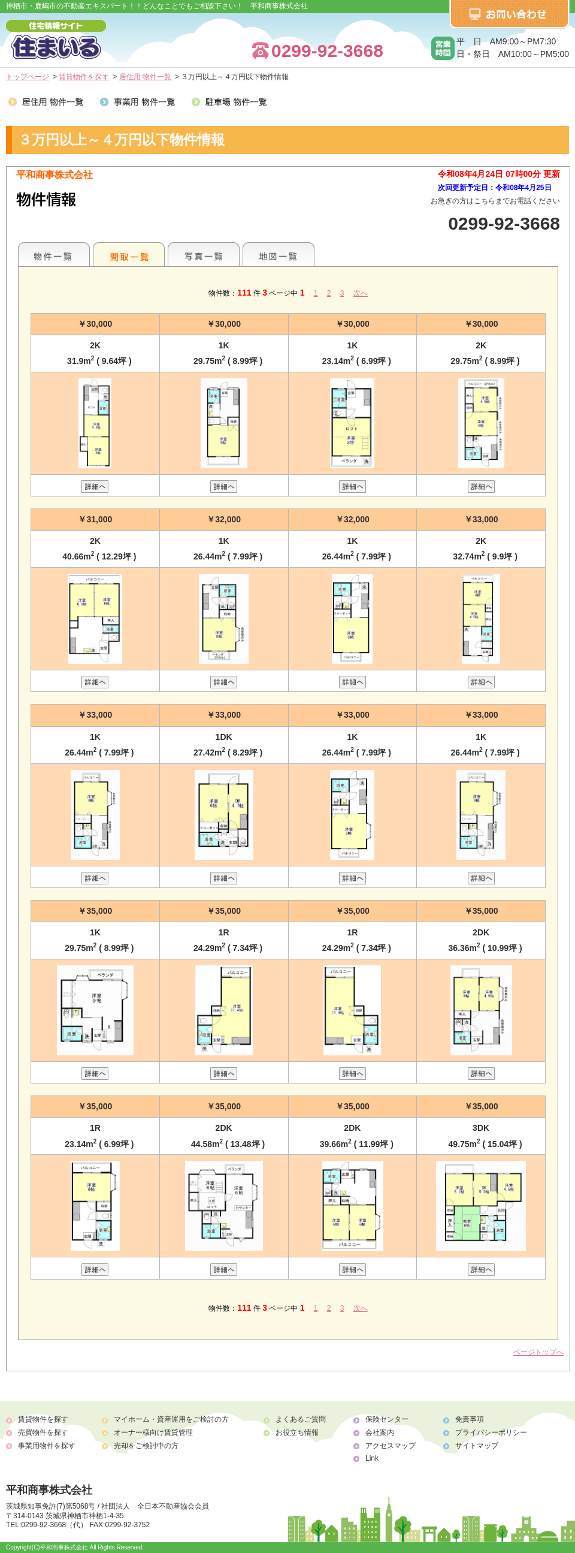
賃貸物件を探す (84, 77)
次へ (360, 293)
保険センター (386, 1419)
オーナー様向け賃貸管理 (153, 1432)
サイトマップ (476, 1445)
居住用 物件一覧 (145, 77)
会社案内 (379, 1432)
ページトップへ (538, 1352)
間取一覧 (129, 254)
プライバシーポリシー (491, 1432)
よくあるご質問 (301, 1419)
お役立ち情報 (297, 1432)
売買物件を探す (43, 1432)
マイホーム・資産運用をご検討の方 (171, 1419)
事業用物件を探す (46, 1445)
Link (372, 1458)
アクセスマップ (390, 1445)
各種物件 (54, 254)
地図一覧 (278, 254)
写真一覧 (204, 254)
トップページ (27, 77)
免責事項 (469, 1419)
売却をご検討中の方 (146, 1445)
